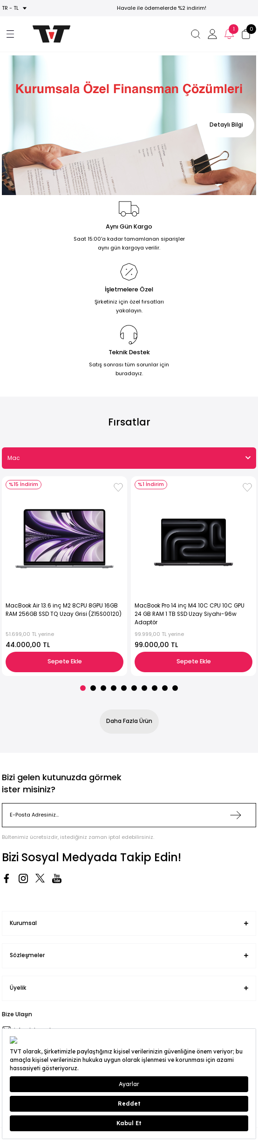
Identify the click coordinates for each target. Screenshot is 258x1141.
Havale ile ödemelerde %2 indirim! (161, 8)
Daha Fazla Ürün (129, 721)
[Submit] (235, 815)
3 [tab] (103, 688)
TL (16, 8)
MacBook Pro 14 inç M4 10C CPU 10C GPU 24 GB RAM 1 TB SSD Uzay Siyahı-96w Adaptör (189, 614)
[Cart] (245, 34)
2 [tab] (93, 688)
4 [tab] (113, 688)
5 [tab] (124, 688)
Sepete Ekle (65, 661)
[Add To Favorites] (118, 487)
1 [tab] (83, 688)
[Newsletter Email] (129, 815)
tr (5, 8)
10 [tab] (175, 688)
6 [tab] (134, 688)
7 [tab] (144, 688)
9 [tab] (165, 688)
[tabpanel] (129, 125)
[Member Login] (212, 34)
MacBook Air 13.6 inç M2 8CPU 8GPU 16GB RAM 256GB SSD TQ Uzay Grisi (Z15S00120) (64, 610)
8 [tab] (154, 688)
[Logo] (46, 34)
